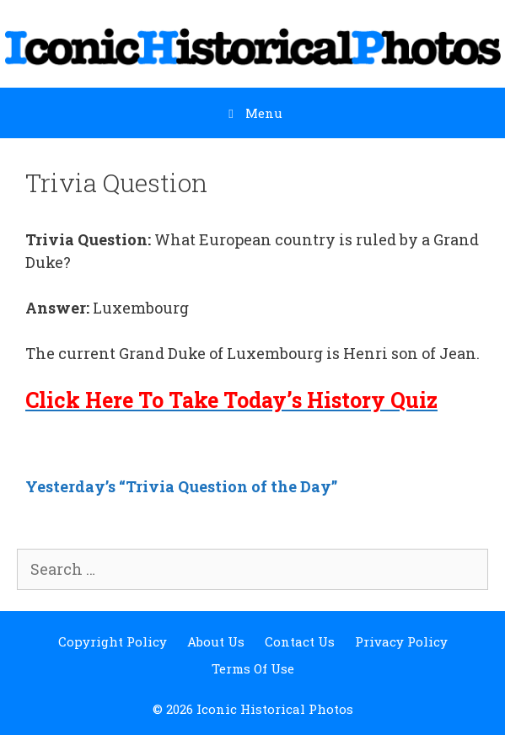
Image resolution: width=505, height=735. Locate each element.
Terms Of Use (253, 668)
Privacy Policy (401, 641)
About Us (215, 641)
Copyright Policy (112, 641)
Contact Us (300, 641)
